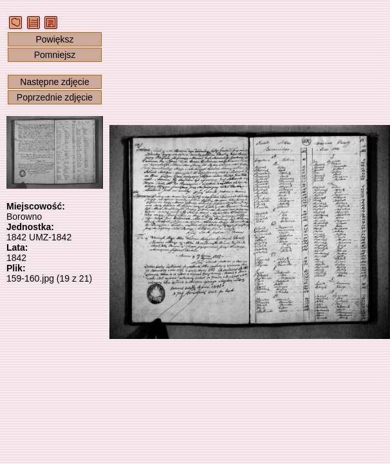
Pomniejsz (55, 55)
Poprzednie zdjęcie (55, 97)
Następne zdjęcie (54, 82)
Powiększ (54, 39)
